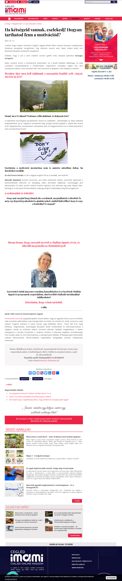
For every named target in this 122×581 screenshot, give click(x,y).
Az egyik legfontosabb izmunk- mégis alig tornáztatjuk (49, 468)
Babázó (87, 19)
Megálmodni (17, 24)
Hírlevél (12, 2)
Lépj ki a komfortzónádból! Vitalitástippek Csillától (30, 396)
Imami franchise (78, 568)
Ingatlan (109, 19)
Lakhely (35, 2)
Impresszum (76, 558)
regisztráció (24, 379)
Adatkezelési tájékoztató (82, 561)
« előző (9, 384)
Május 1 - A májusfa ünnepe (38, 456)
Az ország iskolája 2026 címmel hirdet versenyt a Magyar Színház (67, 514)
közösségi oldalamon (47, 360)
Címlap (9, 18)
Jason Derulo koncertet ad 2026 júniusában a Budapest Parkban (26, 528)
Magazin (75, 19)
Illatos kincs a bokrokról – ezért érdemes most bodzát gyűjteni (53, 437)
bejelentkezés (37, 379)
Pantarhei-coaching (14, 318)
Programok (18, 19)
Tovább (77, 501)
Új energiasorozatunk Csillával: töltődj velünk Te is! (30, 393)
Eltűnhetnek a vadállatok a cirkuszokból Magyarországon (65, 521)
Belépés (24, 2)
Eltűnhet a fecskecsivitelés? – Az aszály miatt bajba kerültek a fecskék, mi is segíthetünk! (68, 528)
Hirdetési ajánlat (78, 564)
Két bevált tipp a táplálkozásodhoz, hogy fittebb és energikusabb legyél (38, 400)
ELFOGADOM (111, 578)
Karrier (97, 19)
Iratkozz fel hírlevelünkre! (43, 421)
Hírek (45, 19)
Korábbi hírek (75, 535)
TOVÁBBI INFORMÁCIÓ (11, 579)
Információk (33, 19)
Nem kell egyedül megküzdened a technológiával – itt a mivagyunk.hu (50, 486)
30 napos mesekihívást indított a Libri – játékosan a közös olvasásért (28, 521)
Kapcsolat (76, 555)
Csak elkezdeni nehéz (33, 24)
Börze (65, 19)
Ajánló (55, 19)
